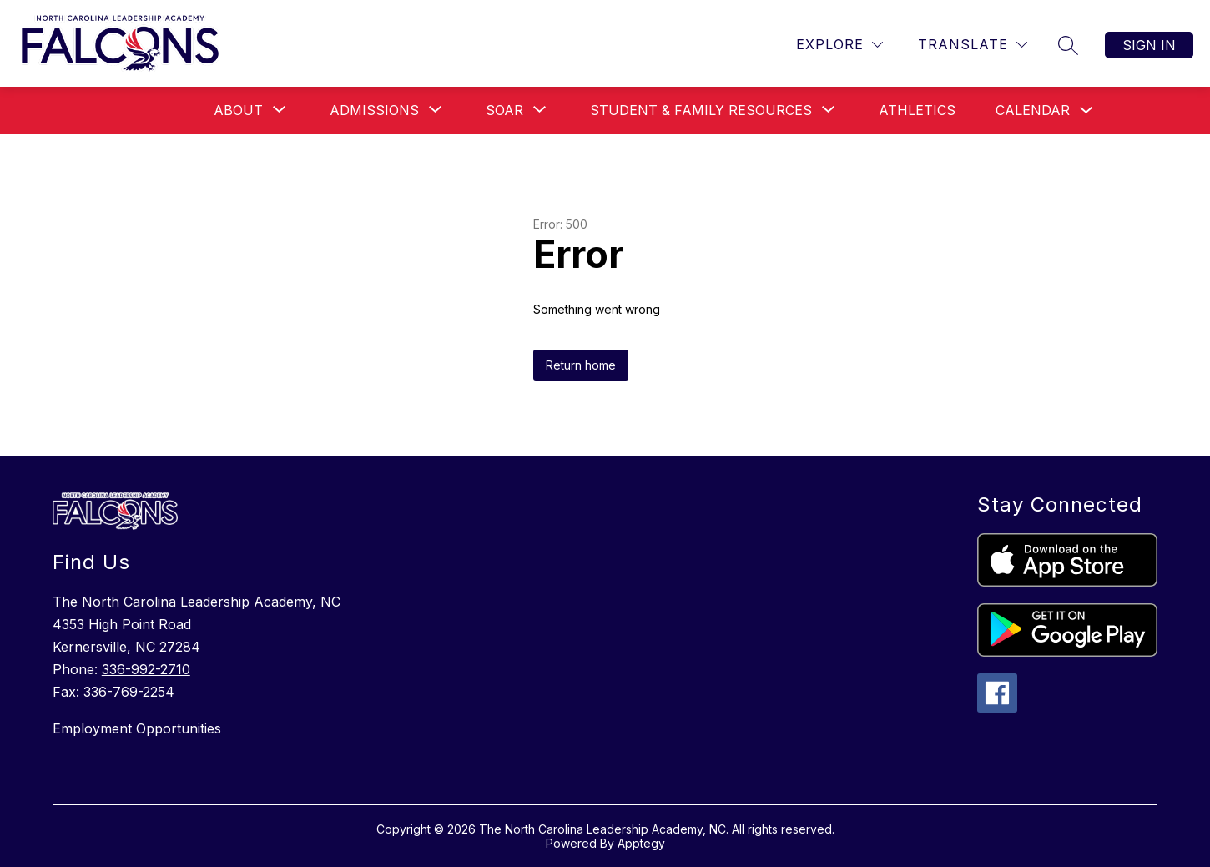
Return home (581, 365)
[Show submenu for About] (238, 110)
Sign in (1149, 45)
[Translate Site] (972, 44)
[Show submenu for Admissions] (374, 110)
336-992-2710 (146, 669)
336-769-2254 (128, 691)
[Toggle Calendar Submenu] (1086, 110)
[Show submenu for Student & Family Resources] (701, 110)
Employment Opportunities (137, 728)
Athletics (917, 110)
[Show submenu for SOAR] (504, 110)
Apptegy (641, 843)
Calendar (1033, 110)
